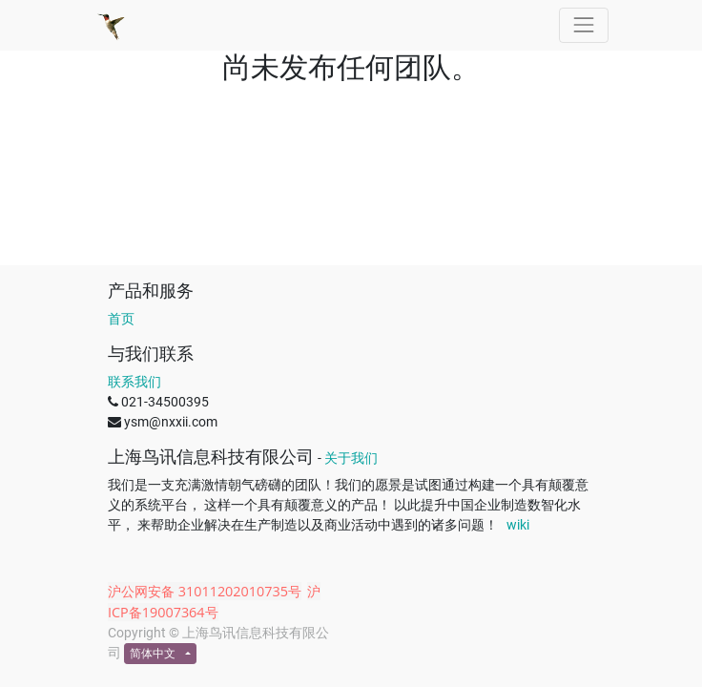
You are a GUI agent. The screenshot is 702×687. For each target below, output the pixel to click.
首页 (121, 318)
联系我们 (134, 381)
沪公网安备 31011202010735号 (204, 591)
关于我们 (351, 458)
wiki (517, 524)
